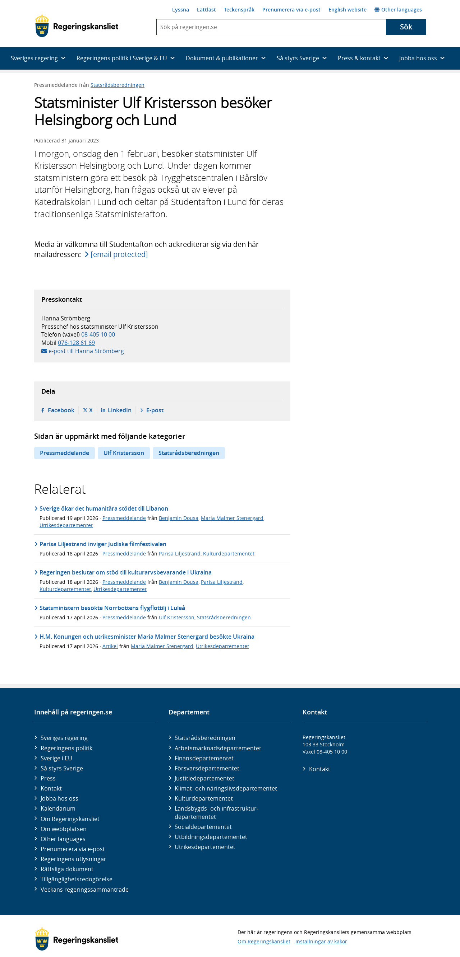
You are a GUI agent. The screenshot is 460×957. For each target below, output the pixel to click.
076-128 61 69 (76, 343)
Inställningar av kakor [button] (321, 941)
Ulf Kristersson (124, 453)
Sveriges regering (64, 738)
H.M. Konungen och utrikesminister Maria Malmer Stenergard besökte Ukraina (147, 637)
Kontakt (51, 788)
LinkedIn (120, 410)
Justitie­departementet (204, 778)
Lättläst (206, 9)
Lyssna (180, 9)
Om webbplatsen (64, 829)
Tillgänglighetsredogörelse (76, 879)
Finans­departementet (204, 758)
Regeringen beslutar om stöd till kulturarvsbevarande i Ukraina (126, 572)
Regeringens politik (66, 748)
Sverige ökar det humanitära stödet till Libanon (104, 508)
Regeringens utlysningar (73, 859)
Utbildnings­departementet (211, 837)
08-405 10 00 (98, 334)
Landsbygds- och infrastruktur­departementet (216, 812)
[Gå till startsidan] (76, 25)
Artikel (110, 646)
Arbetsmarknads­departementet (218, 748)
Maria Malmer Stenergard (232, 518)
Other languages (398, 9)
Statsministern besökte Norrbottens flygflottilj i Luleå (112, 608)
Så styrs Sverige (62, 768)
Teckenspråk (239, 9)
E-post (155, 410)
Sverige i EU (56, 758)
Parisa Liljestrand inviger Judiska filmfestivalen (103, 544)
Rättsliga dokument (67, 869)
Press (48, 778)
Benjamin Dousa (178, 518)
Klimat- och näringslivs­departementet (226, 788)
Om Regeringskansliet (70, 819)
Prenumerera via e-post (291, 9)
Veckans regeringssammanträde (85, 889)
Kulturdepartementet (228, 553)
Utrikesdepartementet (66, 525)
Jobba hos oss (59, 798)
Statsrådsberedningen (117, 84)
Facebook (61, 410)
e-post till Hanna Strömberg (86, 351)
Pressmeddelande (64, 453)
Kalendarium (58, 808)
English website (347, 9)
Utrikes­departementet (205, 847)
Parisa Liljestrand (180, 553)
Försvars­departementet (207, 768)
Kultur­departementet (204, 798)
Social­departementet (203, 827)
